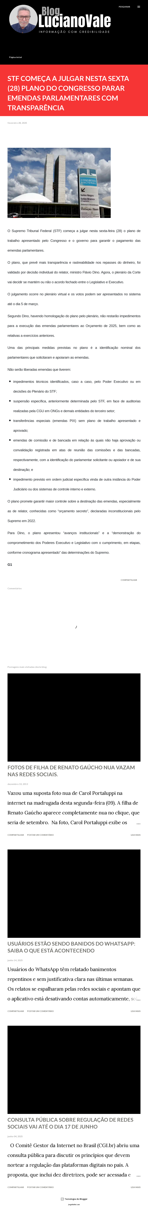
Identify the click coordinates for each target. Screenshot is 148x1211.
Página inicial (15, 57)
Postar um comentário (40, 835)
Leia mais (135, 835)
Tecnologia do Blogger (74, 1199)
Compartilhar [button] (129, 580)
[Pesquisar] (124, 6)
